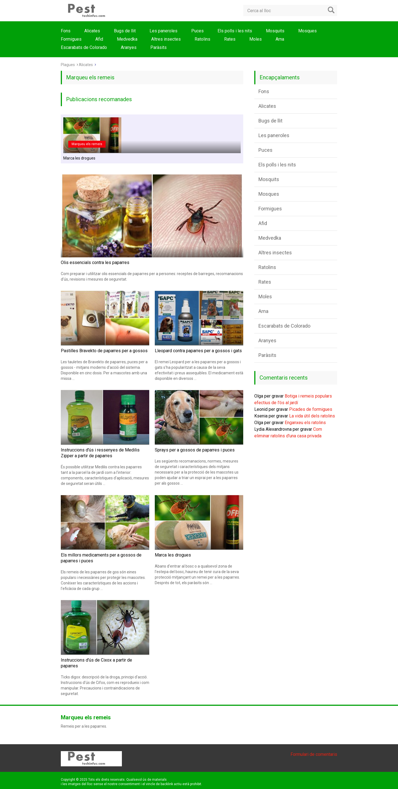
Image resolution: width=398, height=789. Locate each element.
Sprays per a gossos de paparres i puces (195, 450)
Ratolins (202, 39)
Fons (65, 30)
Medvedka (127, 39)
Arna (280, 39)
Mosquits (275, 30)
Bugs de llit (125, 30)
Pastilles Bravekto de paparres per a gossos (104, 350)
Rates (229, 39)
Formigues (71, 39)
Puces (197, 30)
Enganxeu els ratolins (305, 422)
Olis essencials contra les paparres (95, 262)
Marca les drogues (79, 158)
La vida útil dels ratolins (312, 416)
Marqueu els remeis (87, 144)
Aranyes (129, 47)
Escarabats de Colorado (84, 47)
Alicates (92, 30)
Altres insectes (166, 39)
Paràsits (158, 47)
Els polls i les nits (235, 30)
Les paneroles (163, 30)
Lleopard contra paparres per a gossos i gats (198, 350)
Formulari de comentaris (313, 754)
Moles (255, 39)
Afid (99, 39)
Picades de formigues (310, 409)
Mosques (307, 30)
